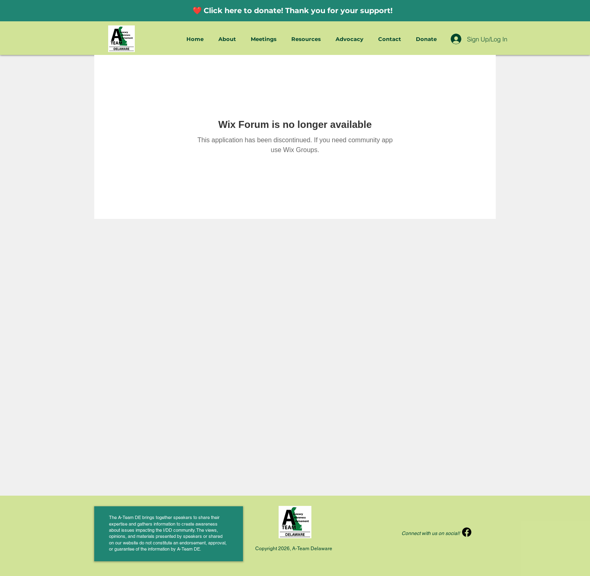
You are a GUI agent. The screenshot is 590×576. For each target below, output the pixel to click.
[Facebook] (467, 532)
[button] (228, 39)
